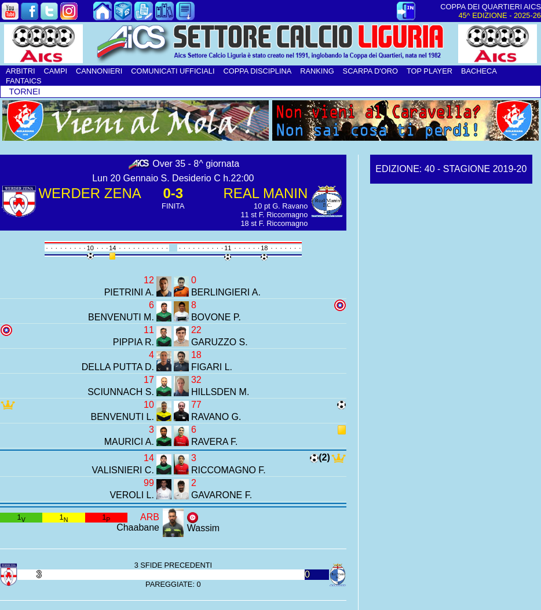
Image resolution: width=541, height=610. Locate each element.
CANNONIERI (99, 71)
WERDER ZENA (89, 193)
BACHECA (479, 71)
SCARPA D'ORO (370, 71)
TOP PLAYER (429, 71)
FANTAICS (24, 80)
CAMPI (55, 71)
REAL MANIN (266, 193)
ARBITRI (20, 71)
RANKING (317, 71)
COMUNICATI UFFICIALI (172, 71)
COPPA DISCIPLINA (257, 71)
